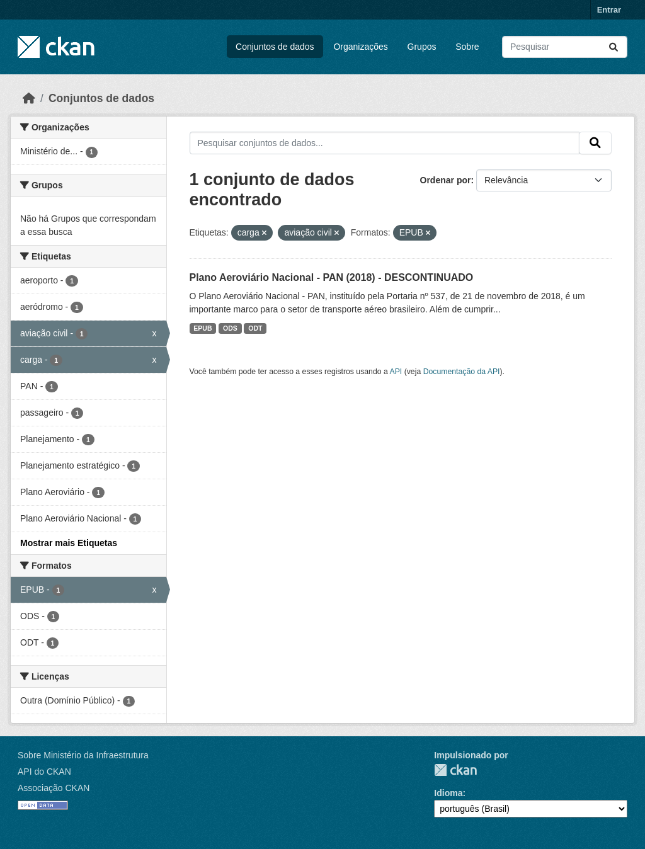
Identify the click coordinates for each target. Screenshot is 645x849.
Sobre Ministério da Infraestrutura (83, 755)
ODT (255, 328)
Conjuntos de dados (275, 47)
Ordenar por (445, 180)
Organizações (360, 47)
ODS (230, 328)
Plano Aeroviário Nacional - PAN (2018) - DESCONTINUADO (332, 277)
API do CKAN (44, 771)
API (396, 371)
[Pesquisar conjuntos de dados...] (564, 47)
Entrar (609, 9)
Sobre (467, 47)
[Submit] (613, 47)
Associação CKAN (53, 788)
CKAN (455, 770)
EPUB (202, 328)
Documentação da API (461, 371)
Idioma (448, 793)
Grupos (422, 47)
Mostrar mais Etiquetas (68, 543)
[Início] (29, 98)
